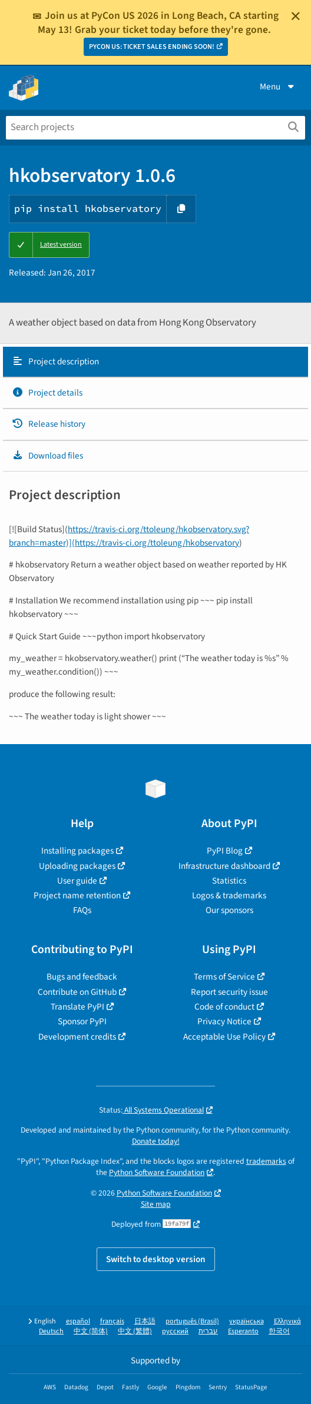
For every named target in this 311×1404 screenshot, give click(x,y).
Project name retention (77, 895)
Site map (156, 1204)
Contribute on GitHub (77, 991)
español (78, 1321)
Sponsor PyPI (82, 1021)
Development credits (77, 1036)
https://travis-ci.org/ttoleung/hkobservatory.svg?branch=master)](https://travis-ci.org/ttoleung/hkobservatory (129, 536)
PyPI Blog (225, 850)
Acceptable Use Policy (224, 1036)
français (112, 1321)
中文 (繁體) (135, 1331)
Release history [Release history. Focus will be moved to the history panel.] (48, 423)
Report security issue (229, 991)
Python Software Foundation (156, 1172)
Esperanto (243, 1331)
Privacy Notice (224, 1021)
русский (175, 1331)
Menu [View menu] (278, 86)
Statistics (229, 880)
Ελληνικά (287, 1321)
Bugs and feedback (82, 976)
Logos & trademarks (229, 895)
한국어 (279, 1331)
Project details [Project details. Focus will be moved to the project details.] (47, 392)
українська (246, 1321)
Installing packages (77, 850)
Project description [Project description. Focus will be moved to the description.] (55, 361)
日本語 (145, 1321)
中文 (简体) (91, 1331)
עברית (208, 1331)
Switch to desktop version (156, 1259)
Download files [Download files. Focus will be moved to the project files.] (47, 455)
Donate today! (156, 1141)
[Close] (295, 15)
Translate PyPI (77, 1006)
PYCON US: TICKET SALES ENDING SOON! (151, 47)
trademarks (266, 1161)
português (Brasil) (192, 1321)
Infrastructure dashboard (224, 865)
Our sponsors (229, 910)
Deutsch (51, 1331)
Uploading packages (77, 865)
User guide (77, 880)
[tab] (155, 362)
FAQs (82, 910)
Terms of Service (224, 976)
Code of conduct (224, 1006)
